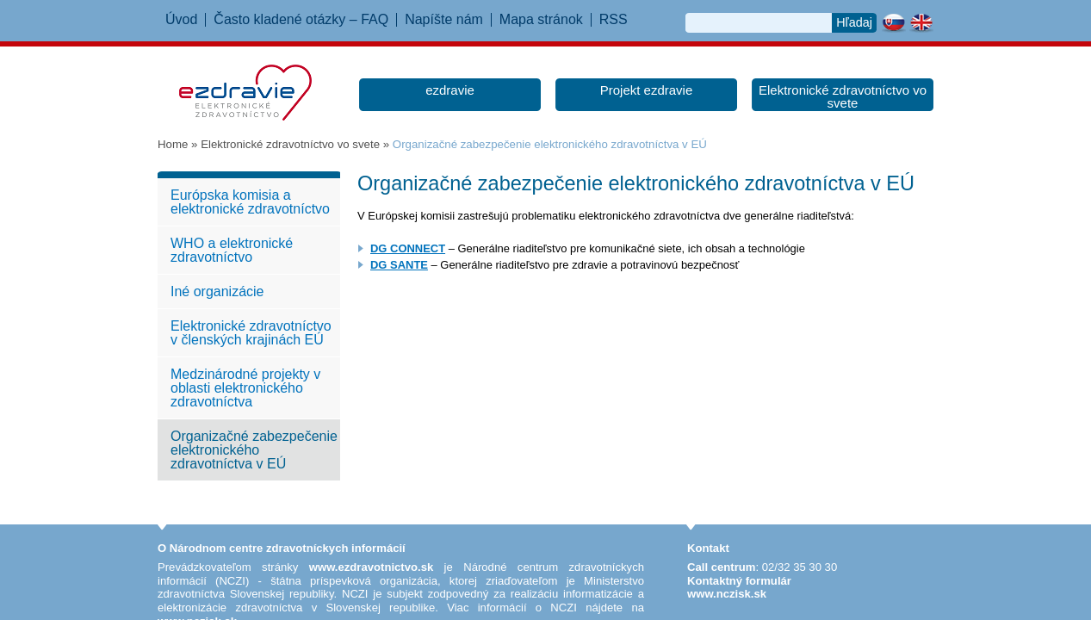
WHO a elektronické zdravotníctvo (231, 250)
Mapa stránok (541, 20)
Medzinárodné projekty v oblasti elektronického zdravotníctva (245, 388)
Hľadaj (854, 22)
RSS (613, 20)
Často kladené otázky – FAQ (301, 20)
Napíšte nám (444, 20)
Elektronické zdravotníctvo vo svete (843, 96)
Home (173, 144)
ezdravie (449, 90)
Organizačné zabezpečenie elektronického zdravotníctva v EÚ (254, 450)
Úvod (181, 20)
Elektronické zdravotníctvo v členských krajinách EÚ (251, 333)
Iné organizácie (217, 291)
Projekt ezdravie (646, 90)
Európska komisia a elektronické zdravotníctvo (250, 202)
